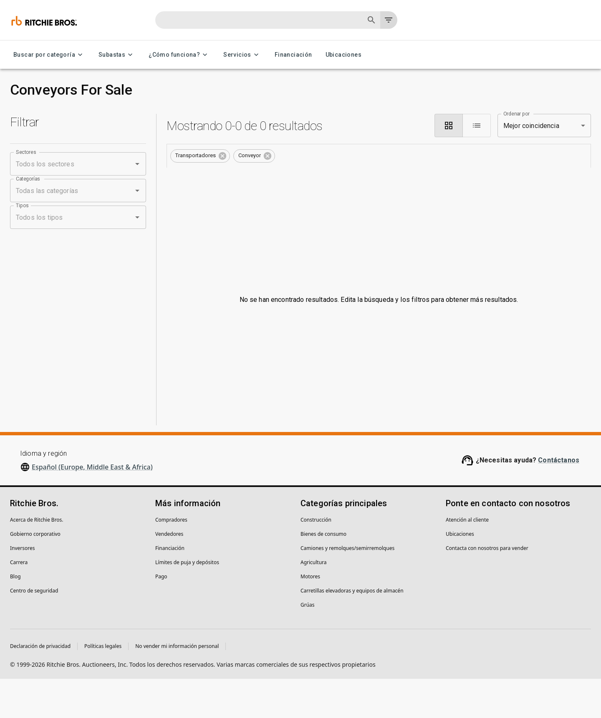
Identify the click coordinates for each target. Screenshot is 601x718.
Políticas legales (102, 685)
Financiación (293, 55)
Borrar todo (302, 155)
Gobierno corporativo (35, 573)
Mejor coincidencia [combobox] (531, 126)
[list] (476, 125)
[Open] (137, 164)
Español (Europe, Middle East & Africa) (92, 506)
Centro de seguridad (34, 629)
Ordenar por (516, 114)
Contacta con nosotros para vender (487, 587)
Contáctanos (558, 499)
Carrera (19, 601)
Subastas (117, 55)
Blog (15, 615)
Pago (161, 615)
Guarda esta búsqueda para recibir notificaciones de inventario (378, 178)
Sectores (26, 152)
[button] (200, 156)
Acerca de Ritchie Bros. (36, 558)
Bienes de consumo (323, 573)
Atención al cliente (467, 558)
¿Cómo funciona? (179, 55)
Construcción (315, 558)
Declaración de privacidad (40, 685)
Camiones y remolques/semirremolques (347, 587)
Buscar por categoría (49, 55)
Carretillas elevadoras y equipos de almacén (352, 629)
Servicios (242, 55)
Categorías (28, 179)
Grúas (307, 644)
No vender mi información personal (177, 685)
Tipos (22, 205)
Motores (310, 615)
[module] (448, 125)
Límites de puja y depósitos (187, 601)
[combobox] (66, 164)
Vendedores (169, 573)
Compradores (171, 558)
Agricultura (313, 601)
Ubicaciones (343, 55)
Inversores (22, 587)
